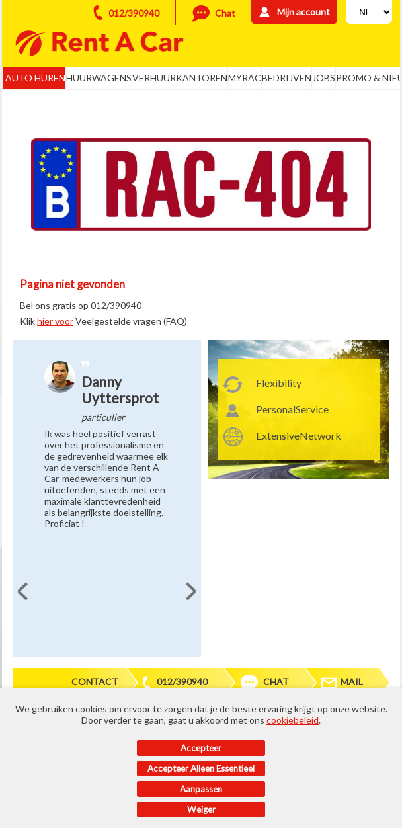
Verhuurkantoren (179, 77)
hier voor (55, 321)
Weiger (201, 809)
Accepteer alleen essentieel (201, 768)
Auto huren (35, 77)
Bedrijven (286, 77)
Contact (94, 681)
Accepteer (201, 748)
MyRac (244, 77)
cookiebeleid (292, 719)
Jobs (323, 77)
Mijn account (303, 11)
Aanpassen (201, 789)
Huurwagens (99, 77)
